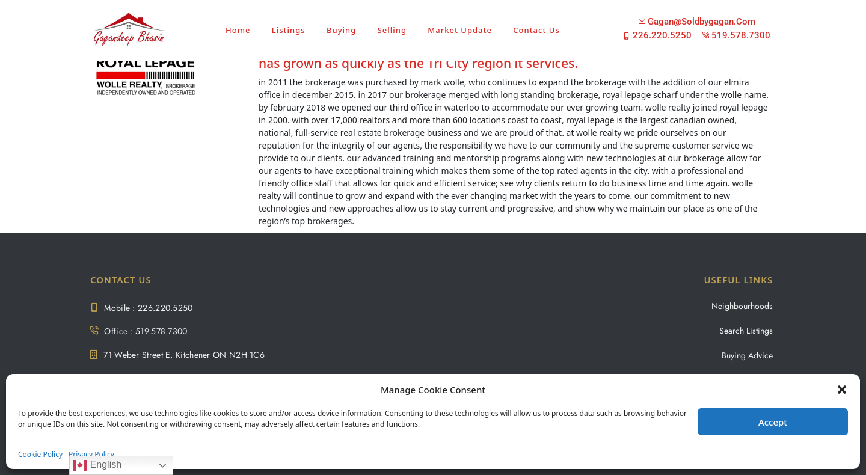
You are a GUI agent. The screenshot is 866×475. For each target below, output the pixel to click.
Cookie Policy (40, 454)
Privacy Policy (91, 454)
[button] (842, 390)
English (97, 465)
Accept (772, 422)
